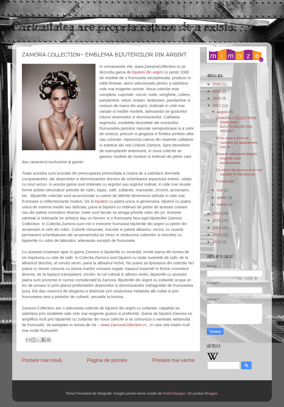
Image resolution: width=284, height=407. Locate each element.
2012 (217, 242)
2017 (217, 106)
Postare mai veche (174, 360)
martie (222, 204)
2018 (217, 98)
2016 (217, 213)
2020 (217, 84)
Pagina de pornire (107, 360)
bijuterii (101, 201)
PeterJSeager (174, 393)
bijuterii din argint (147, 72)
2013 (217, 235)
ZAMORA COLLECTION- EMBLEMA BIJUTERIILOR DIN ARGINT (236, 124)
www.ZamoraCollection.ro (124, 325)
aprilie (222, 197)
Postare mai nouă (42, 360)
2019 (217, 91)
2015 (217, 220)
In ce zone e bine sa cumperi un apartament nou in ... (237, 142)
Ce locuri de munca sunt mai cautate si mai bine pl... (239, 172)
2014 (217, 228)
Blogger (211, 393)
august (223, 112)
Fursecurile (225, 181)
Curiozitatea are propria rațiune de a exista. (124, 26)
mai (220, 190)
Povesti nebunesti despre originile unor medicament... (236, 158)
